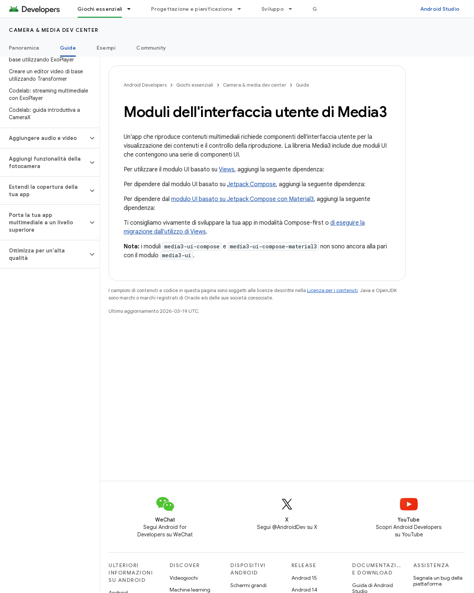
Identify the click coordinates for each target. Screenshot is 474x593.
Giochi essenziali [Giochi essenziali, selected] (99, 9)
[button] (44, 138)
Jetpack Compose (251, 184)
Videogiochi (184, 577)
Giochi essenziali (194, 85)
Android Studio (440, 9)
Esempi (106, 47)
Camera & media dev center (54, 30)
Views (226, 169)
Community (151, 47)
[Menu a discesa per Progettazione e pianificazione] (243, 9)
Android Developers (145, 85)
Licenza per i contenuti (332, 290)
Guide (302, 85)
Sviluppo (272, 9)
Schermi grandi (248, 585)
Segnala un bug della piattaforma (438, 580)
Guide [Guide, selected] (68, 47)
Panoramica (24, 47)
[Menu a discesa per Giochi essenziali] (132, 9)
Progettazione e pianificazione (192, 9)
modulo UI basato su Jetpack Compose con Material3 (242, 199)
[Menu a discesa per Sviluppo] (294, 9)
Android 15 (304, 577)
